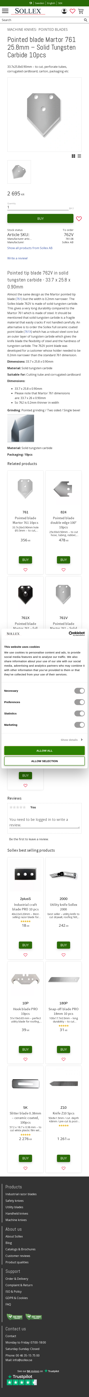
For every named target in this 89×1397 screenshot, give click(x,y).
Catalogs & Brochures (20, 1249)
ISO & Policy (13, 1291)
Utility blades (14, 1207)
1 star (11, 807)
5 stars (24, 807)
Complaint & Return (19, 1285)
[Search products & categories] (40, 20)
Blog (8, 1243)
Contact (10, 1336)
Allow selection (44, 760)
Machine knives (16, 1220)
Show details (69, 739)
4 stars (21, 807)
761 (18, 299)
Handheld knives (16, 1213)
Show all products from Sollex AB (30, 248)
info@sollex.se (22, 1360)
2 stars (14, 807)
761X (28, 332)
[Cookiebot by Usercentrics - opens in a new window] (69, 633)
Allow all (44, 750)
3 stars (17, 807)
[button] (5, 11)
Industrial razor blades (21, 1194)
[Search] (85, 20)
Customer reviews (17, 1256)
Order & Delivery (16, 1279)
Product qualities (17, 1262)
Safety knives (14, 1201)
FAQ (8, 1304)
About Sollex (14, 1236)
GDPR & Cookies (16, 1298)
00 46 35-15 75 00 (28, 1355)
